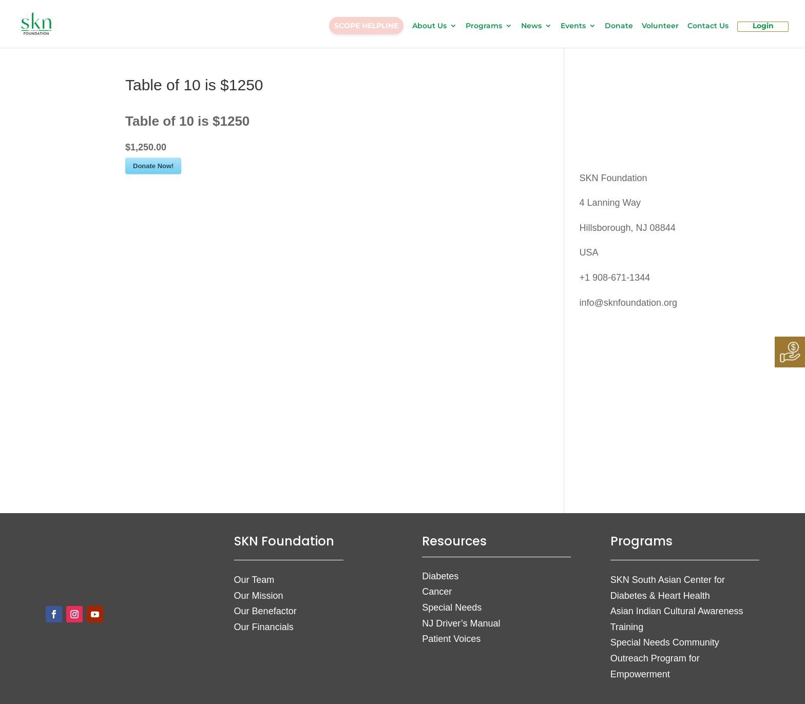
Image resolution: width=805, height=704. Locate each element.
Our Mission (258, 596)
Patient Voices (451, 639)
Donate (619, 26)
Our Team (254, 580)
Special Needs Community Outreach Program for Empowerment (664, 658)
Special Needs (452, 607)
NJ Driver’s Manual (461, 623)
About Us (429, 26)
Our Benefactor (265, 611)
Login (763, 26)
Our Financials (264, 627)
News (531, 26)
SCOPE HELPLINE (366, 25)
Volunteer (660, 26)
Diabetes (440, 576)
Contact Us (708, 26)
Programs (484, 26)
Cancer (437, 591)
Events (573, 26)
